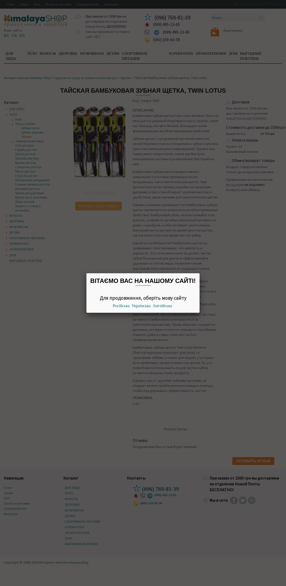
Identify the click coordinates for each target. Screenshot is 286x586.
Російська (121, 306)
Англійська (162, 306)
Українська (141, 306)
